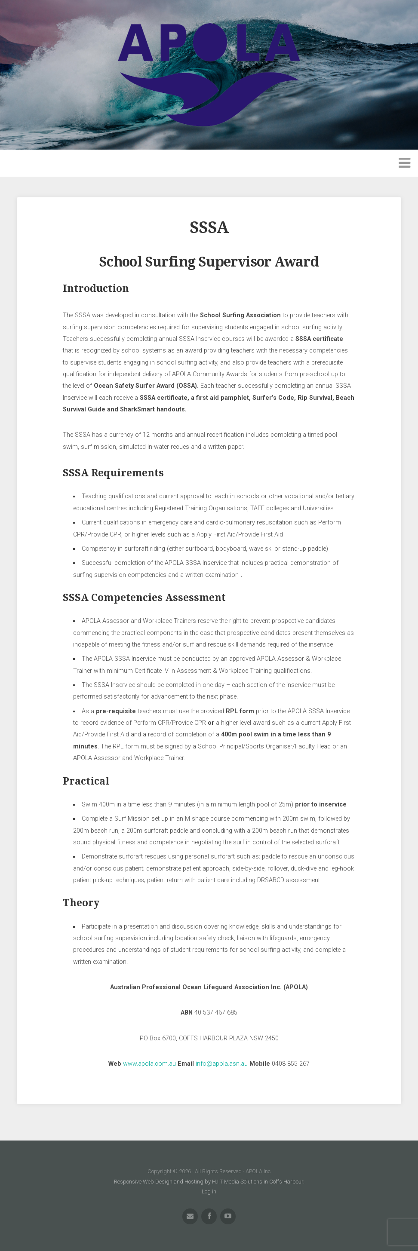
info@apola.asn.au (222, 1063)
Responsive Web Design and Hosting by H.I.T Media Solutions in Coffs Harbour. (209, 1181)
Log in (209, 1191)
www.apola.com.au (150, 1063)
